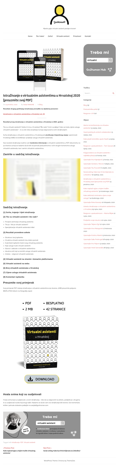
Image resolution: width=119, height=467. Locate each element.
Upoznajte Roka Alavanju (92, 202)
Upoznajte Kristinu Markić (92, 235)
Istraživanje (16, 442)
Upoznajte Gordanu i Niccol (93, 164)
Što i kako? (40, 36)
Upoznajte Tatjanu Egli (91, 224)
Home (30, 36)
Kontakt (88, 36)
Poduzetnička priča (90, 109)
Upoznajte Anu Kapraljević (92, 160)
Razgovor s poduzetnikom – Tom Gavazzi (98, 146)
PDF (21, 442)
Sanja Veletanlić (28, 104)
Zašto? (50, 36)
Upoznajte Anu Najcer (91, 244)
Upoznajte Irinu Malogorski (93, 228)
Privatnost (77, 36)
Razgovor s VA (88, 113)
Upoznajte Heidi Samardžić (93, 248)
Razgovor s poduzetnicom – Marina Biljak (98, 213)
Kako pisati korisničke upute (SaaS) (95, 139)
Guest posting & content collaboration (97, 132)
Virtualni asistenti (29, 442)
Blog (40, 104)
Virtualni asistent (63, 36)
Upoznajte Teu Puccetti (91, 168)
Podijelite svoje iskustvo (92, 220)
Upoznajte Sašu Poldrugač (93, 239)
